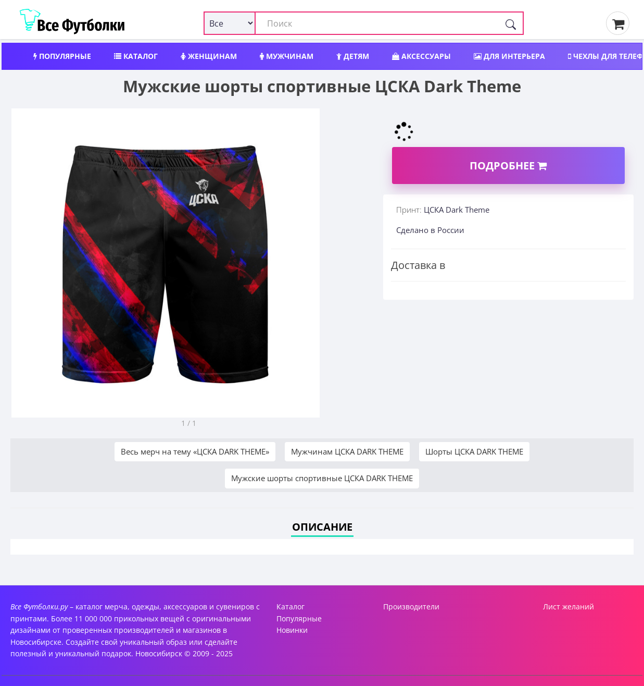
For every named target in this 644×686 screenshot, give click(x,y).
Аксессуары (421, 56)
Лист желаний (568, 606)
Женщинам (209, 56)
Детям (352, 56)
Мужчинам (286, 56)
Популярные (62, 56)
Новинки (292, 630)
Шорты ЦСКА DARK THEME (474, 451)
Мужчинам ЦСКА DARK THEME (347, 451)
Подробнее (508, 165)
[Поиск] (511, 23)
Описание (322, 527)
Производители (411, 606)
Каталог (136, 56)
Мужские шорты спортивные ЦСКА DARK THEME (322, 478)
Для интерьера (509, 56)
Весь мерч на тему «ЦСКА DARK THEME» (195, 451)
